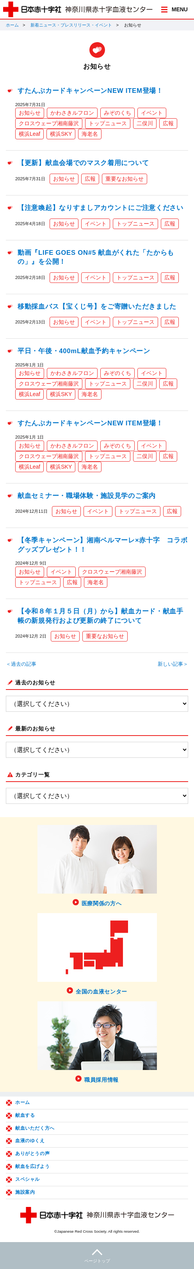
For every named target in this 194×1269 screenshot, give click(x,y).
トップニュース (108, 123)
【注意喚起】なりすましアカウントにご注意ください (100, 208)
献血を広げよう (32, 1166)
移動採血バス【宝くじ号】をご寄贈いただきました (97, 306)
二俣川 (145, 123)
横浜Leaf (29, 134)
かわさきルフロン (72, 113)
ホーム (12, 25)
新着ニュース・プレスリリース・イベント (71, 25)
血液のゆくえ (30, 1140)
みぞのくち (117, 113)
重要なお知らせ (124, 179)
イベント (152, 113)
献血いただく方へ (35, 1128)
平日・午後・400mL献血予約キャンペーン (84, 351)
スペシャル (27, 1179)
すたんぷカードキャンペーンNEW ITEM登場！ (90, 90)
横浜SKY (61, 134)
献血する (25, 1115)
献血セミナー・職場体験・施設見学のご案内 (87, 495)
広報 (168, 123)
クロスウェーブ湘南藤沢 (49, 123)
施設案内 (25, 1192)
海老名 (90, 134)
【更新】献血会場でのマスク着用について (83, 163)
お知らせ (30, 113)
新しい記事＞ (173, 664)
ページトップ (97, 1255)
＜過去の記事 (21, 664)
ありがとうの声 (32, 1153)
